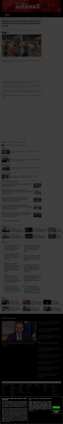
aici (22, 415)
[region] (31, 410)
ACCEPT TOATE (56, 407)
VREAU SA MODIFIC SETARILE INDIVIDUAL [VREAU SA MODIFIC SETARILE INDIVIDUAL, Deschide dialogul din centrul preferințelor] (56, 411)
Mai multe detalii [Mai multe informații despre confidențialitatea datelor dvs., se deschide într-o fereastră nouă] (24, 406)
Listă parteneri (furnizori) (33, 411)
